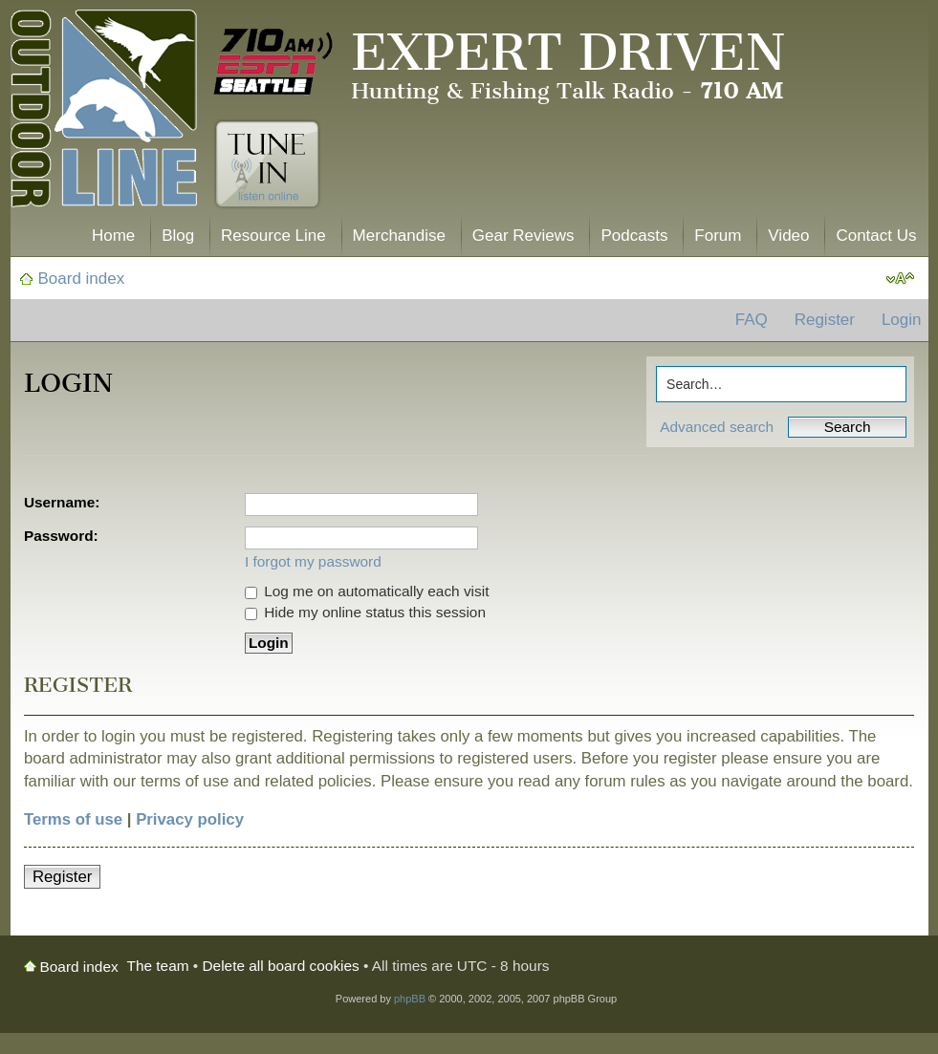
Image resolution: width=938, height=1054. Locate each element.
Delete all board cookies (281, 965)
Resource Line (273, 235)
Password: (61, 535)
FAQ (751, 320)
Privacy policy (190, 819)
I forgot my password (313, 561)
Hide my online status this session (365, 612)
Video (788, 235)
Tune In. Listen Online (267, 164)
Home (113, 235)
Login (902, 320)
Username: (62, 502)
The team (158, 965)
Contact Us (876, 235)
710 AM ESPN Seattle (273, 62)
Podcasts (633, 235)
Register (825, 320)
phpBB (409, 998)
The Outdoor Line (104, 112)
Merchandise (399, 235)
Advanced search (717, 427)
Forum (717, 235)
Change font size (900, 279)
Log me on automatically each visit (367, 591)
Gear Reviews (523, 235)
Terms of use (73, 819)
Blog (178, 235)
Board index (81, 278)
